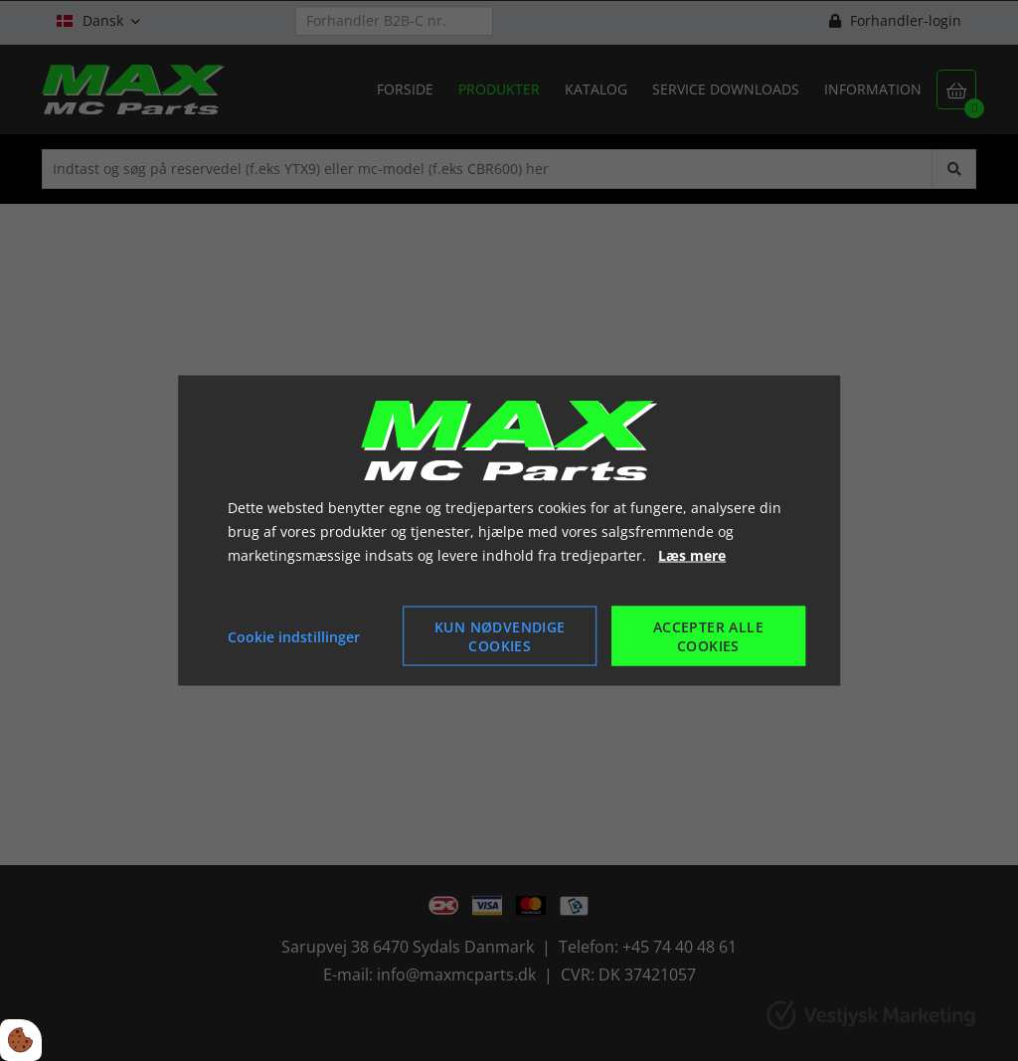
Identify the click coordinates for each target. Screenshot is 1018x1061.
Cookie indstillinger (294, 635)
